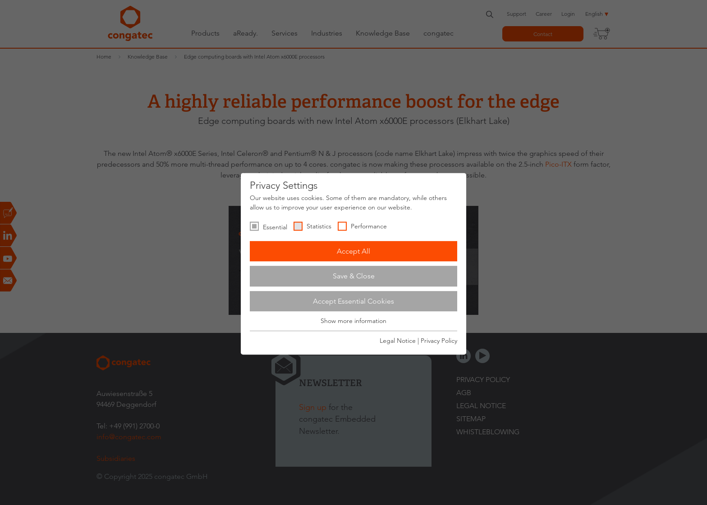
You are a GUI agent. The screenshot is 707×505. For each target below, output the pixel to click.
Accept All (353, 251)
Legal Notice (398, 341)
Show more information (353, 321)
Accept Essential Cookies (353, 301)
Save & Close (354, 276)
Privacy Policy (439, 341)
